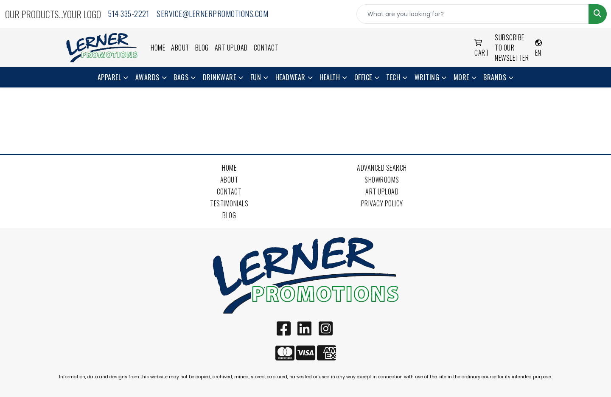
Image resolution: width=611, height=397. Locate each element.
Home (158, 47)
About (180, 47)
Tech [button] (393, 77)
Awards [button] (147, 77)
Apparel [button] (109, 77)
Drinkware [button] (219, 77)
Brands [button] (494, 77)
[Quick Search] (472, 14)
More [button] (461, 77)
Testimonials (229, 203)
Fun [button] (255, 77)
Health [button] (330, 77)
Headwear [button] (290, 77)
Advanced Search (382, 168)
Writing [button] (427, 77)
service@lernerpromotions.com (212, 13)
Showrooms (381, 180)
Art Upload (231, 47)
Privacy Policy (382, 203)
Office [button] (363, 77)
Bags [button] (181, 77)
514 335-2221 (128, 13)
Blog (202, 47)
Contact (266, 47)
